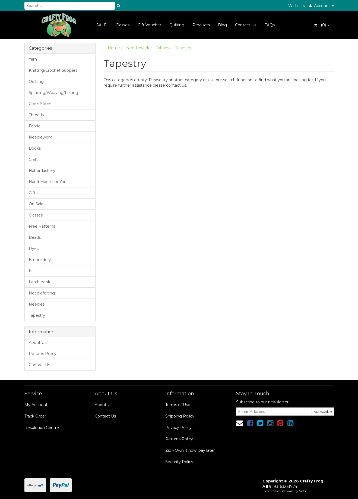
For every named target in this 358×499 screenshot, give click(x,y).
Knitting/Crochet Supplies (53, 70)
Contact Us (245, 25)
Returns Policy (42, 353)
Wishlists (296, 5)
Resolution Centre (41, 427)
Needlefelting (42, 293)
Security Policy (179, 461)
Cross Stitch (40, 103)
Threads (36, 114)
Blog (222, 25)
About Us (37, 342)
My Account (35, 404)
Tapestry (37, 315)
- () (322, 25)
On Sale (36, 204)
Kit (31, 270)
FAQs (269, 25)
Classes (122, 25)
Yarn (33, 59)
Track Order (35, 416)
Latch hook (39, 282)
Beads (35, 237)
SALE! (101, 25)
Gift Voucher (149, 25)
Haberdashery (42, 170)
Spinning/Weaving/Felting (53, 92)
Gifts (33, 192)
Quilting (176, 25)
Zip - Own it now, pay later (190, 450)
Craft (33, 159)
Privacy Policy (178, 427)
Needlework (40, 137)
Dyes (34, 248)
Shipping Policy (179, 416)
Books (35, 148)
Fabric (34, 126)
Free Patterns (42, 226)
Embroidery (40, 259)
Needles (37, 304)
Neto (302, 491)
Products (201, 25)
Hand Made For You (47, 181)
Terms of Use (177, 404)
